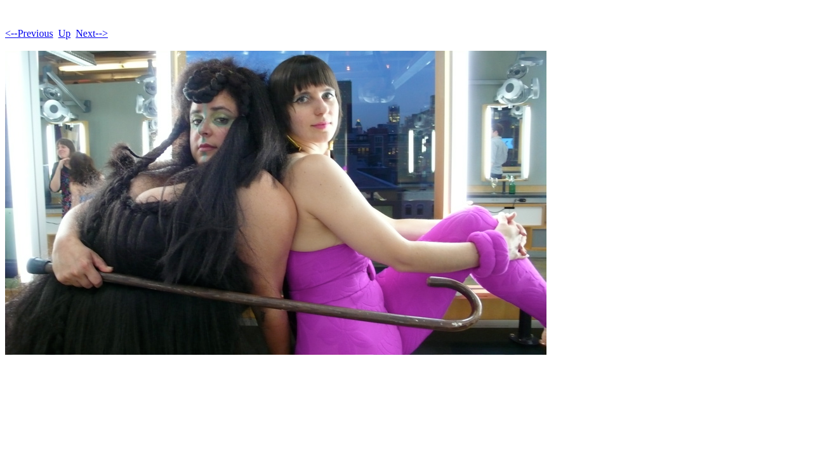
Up (64, 33)
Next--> (92, 33)
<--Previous (29, 33)
